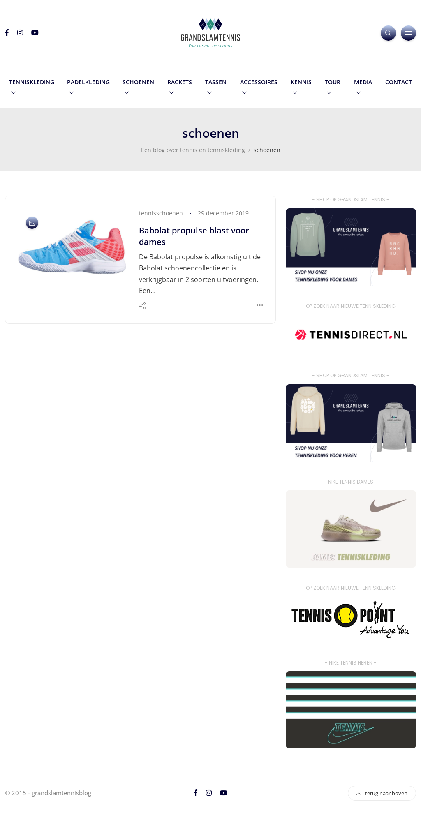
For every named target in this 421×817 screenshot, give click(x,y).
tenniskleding (31, 82)
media (363, 82)
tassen (216, 82)
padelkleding (88, 82)
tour (332, 82)
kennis (301, 82)
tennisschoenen (161, 213)
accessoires (259, 82)
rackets (179, 82)
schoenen (138, 82)
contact (398, 82)
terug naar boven (381, 793)
